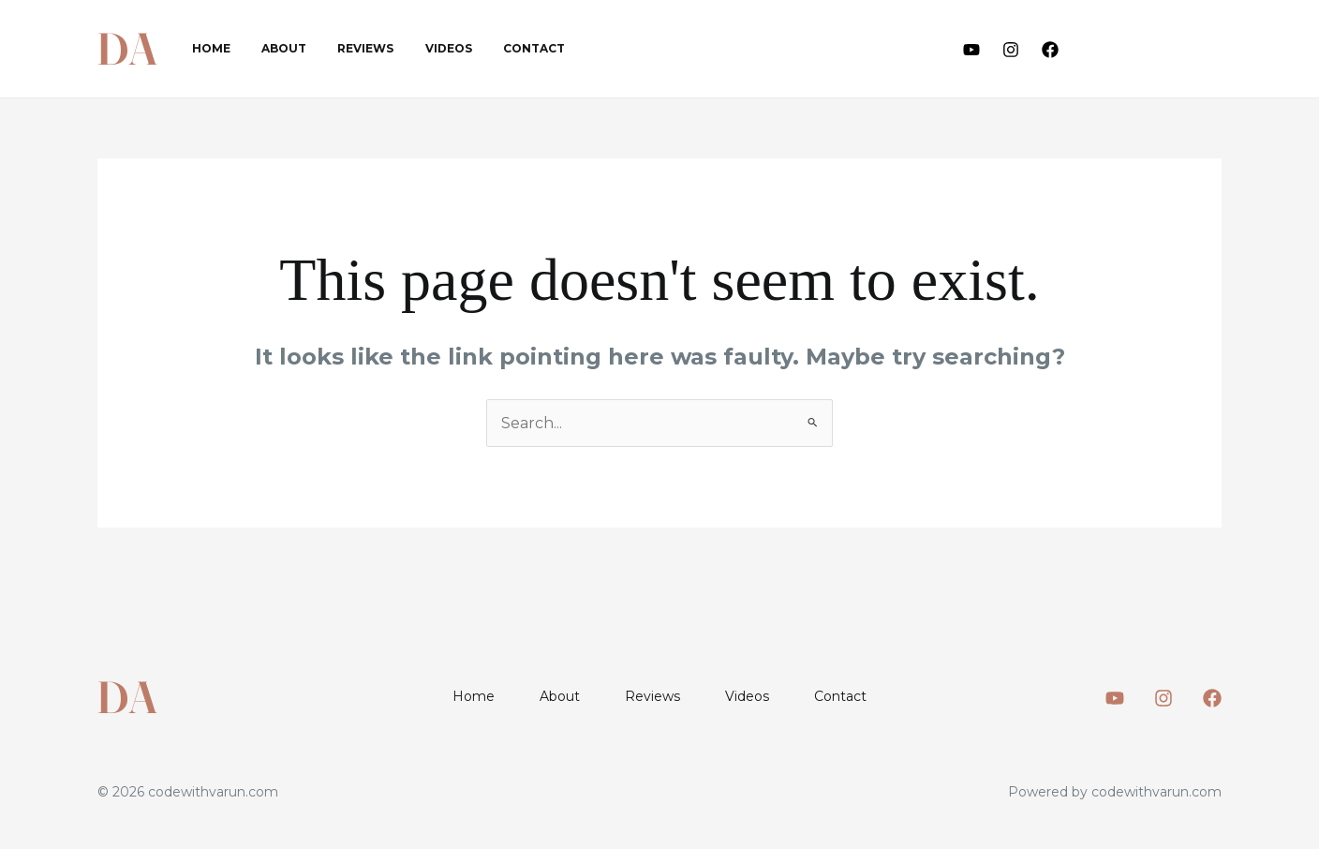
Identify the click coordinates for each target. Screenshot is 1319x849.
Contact (495, 48)
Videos (417, 48)
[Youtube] (971, 49)
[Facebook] (1050, 49)
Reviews (344, 48)
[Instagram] (1010, 49)
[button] (1157, 49)
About (270, 48)
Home (206, 48)
